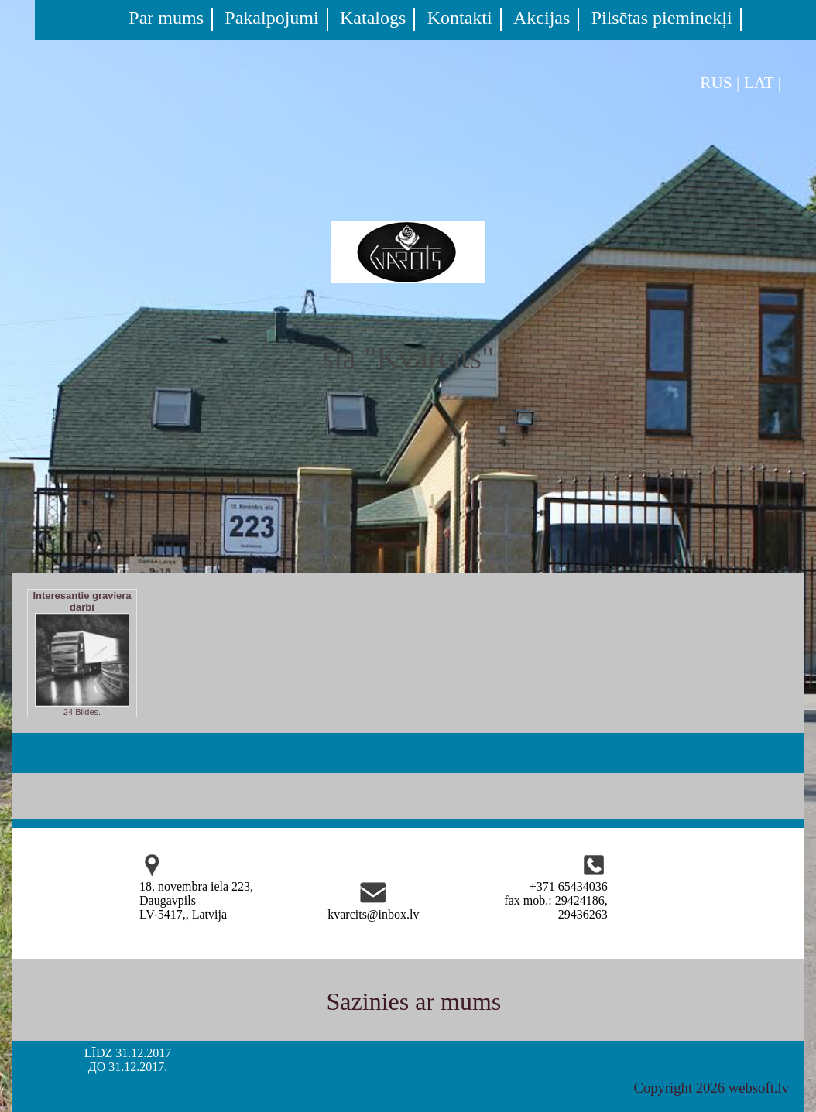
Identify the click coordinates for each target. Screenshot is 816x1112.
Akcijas (541, 18)
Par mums (166, 18)
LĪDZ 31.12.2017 (127, 1052)
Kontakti (459, 18)
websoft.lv (759, 1087)
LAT (759, 83)
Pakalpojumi (271, 18)
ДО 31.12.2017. (127, 1066)
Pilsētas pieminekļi (661, 18)
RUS (716, 83)
